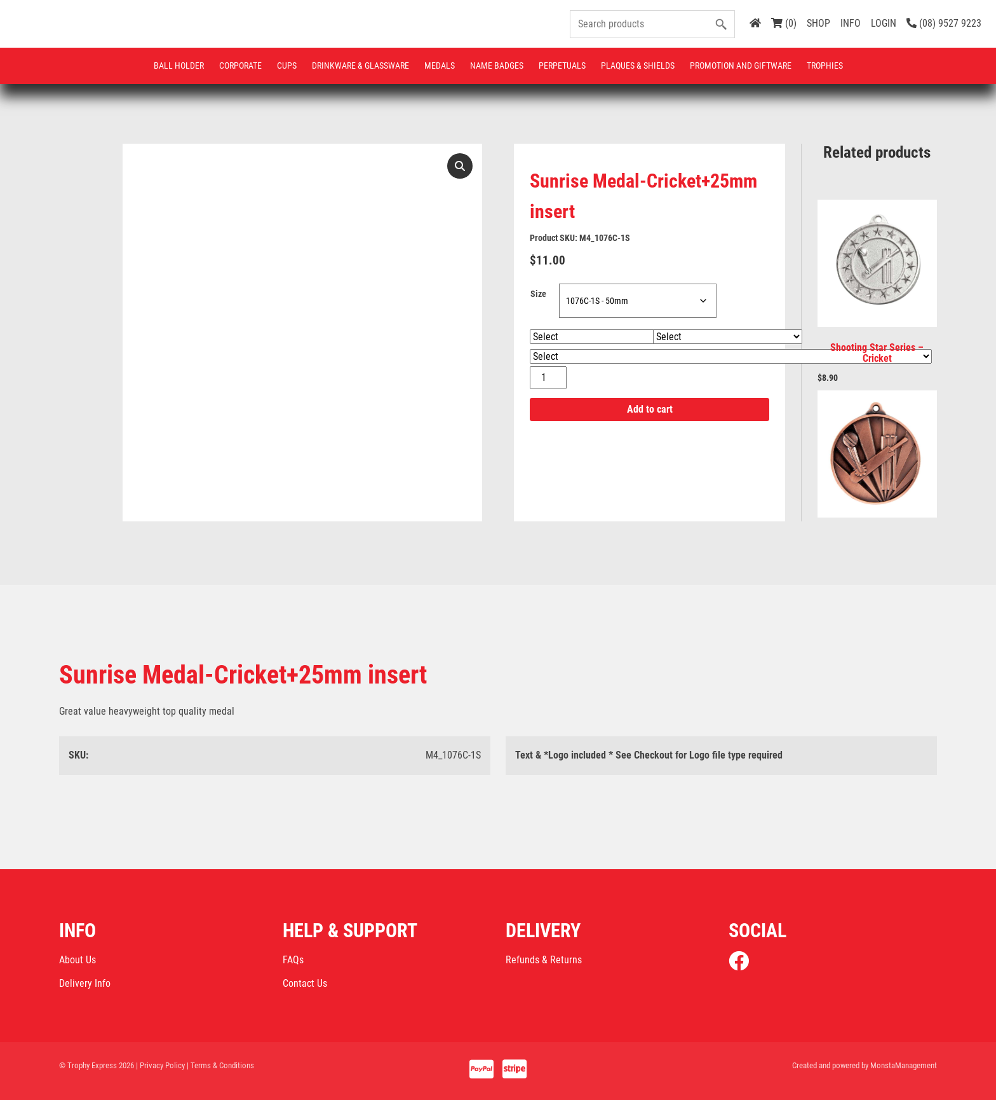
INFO (850, 23)
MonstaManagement (903, 1065)
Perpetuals (562, 65)
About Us (77, 960)
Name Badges (496, 65)
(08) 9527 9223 (943, 23)
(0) (784, 23)
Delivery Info (85, 983)
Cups (287, 65)
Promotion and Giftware (740, 65)
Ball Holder (179, 65)
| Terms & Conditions (220, 1065)
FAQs (293, 960)
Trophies (825, 65)
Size (538, 294)
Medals (439, 65)
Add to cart (650, 410)
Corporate (240, 65)
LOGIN (883, 23)
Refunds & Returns (544, 960)
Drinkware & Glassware (360, 65)
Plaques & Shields (638, 65)
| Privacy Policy (160, 1065)
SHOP (818, 23)
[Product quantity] (548, 378)
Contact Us (305, 983)
